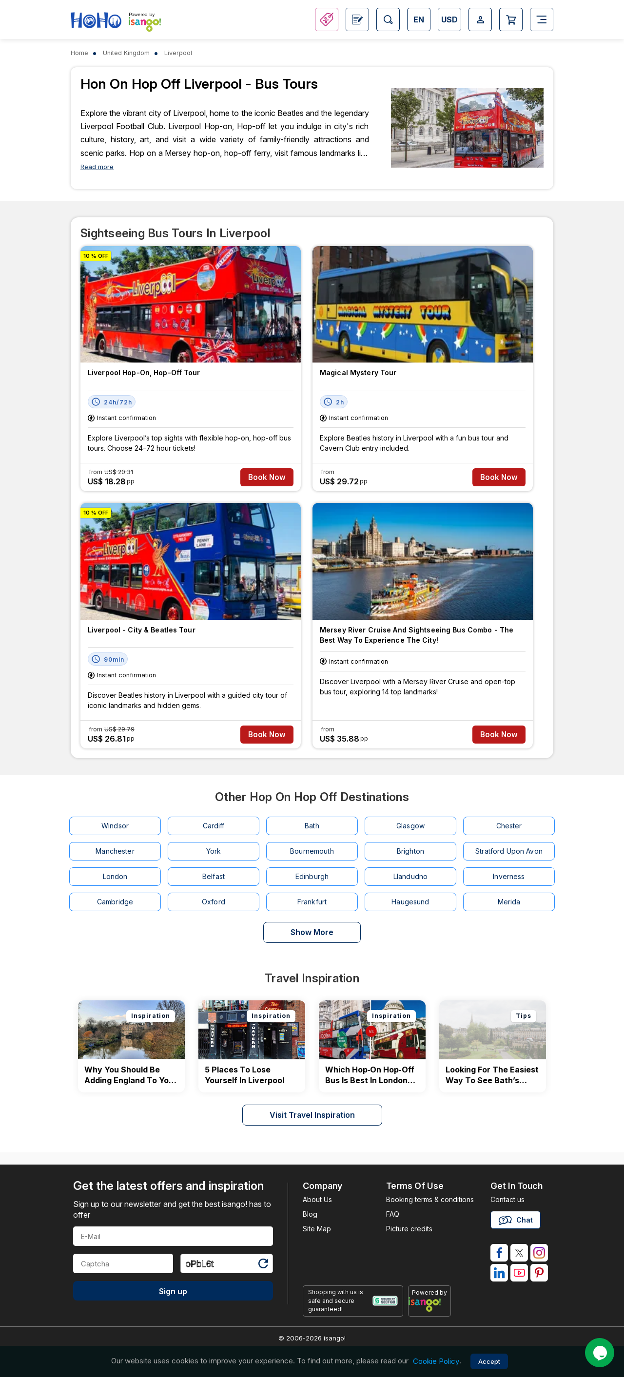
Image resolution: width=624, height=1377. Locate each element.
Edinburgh (312, 876)
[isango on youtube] (519, 1272)
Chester (509, 826)
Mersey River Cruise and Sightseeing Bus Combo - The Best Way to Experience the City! (416, 635)
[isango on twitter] (519, 1253)
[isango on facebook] (499, 1253)
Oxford (213, 902)
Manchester (115, 851)
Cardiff (214, 826)
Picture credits (409, 1228)
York (213, 851)
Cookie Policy (436, 1361)
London (115, 876)
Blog (310, 1214)
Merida (509, 902)
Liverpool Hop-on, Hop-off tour (144, 372)
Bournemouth (312, 851)
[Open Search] (388, 19)
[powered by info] (430, 1304)
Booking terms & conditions (430, 1199)
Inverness (509, 876)
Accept (489, 1361)
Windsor (115, 826)
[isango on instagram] (539, 1253)
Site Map (317, 1228)
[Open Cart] (511, 19)
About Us (317, 1199)
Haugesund (410, 902)
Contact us (507, 1199)
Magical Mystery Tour (358, 372)
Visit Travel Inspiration (312, 1115)
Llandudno (410, 876)
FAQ (392, 1214)
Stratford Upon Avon (509, 851)
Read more (97, 167)
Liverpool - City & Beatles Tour (141, 630)
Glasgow (410, 826)
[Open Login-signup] (480, 19)
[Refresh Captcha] (263, 1265)
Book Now (267, 477)
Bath (312, 826)
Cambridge (115, 902)
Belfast (213, 876)
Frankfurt (312, 902)
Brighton (410, 851)
